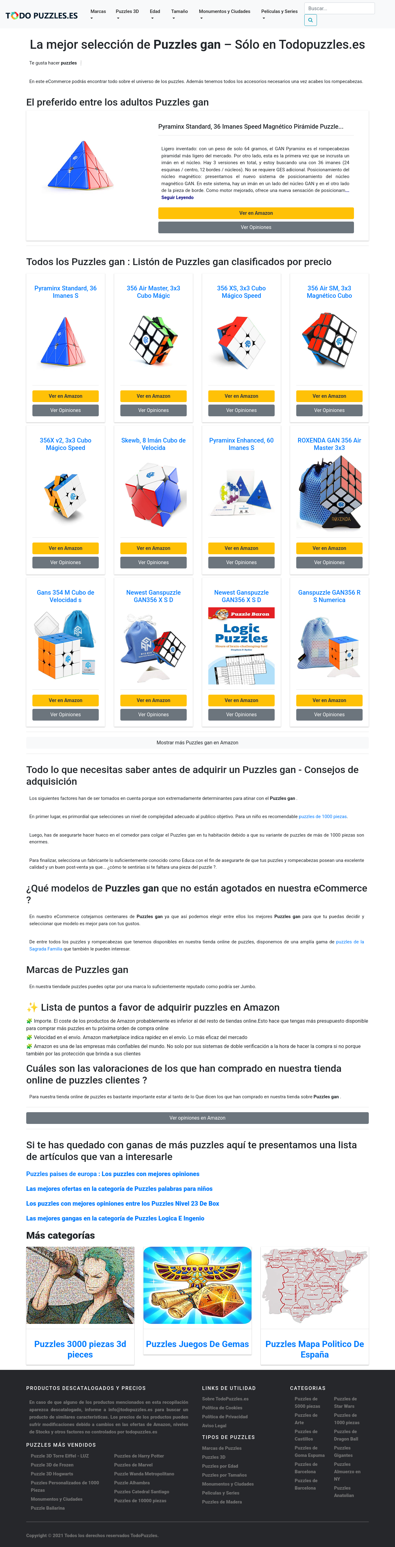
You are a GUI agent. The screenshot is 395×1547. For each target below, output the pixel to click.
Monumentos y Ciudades (57, 1499)
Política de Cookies (222, 1408)
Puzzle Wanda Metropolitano (144, 1474)
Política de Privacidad (225, 1417)
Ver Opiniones (256, 227)
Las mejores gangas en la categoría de (115, 1218)
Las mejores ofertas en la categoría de (119, 1188)
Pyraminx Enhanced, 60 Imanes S (241, 444)
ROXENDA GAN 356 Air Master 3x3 (329, 444)
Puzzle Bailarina (48, 1508)
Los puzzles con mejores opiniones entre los (122, 1203)
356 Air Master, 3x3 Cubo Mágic (153, 292)
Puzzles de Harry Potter (139, 1456)
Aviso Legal (214, 1425)
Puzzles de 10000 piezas (140, 1500)
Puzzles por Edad (220, 1466)
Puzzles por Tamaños (224, 1475)
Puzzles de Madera (222, 1502)
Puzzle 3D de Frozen (52, 1465)
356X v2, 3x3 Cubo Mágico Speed (65, 444)
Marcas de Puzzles (222, 1448)
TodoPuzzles (144, 1535)
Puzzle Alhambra (132, 1483)
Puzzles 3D (214, 1457)
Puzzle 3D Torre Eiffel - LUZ (60, 1456)
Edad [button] (155, 11)
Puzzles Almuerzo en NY (347, 1472)
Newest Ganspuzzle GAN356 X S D (153, 596)
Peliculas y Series (220, 1493)
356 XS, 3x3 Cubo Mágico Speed (241, 292)
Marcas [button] (98, 11)
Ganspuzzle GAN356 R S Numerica (329, 596)
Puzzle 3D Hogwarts (52, 1474)
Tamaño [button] (179, 11)
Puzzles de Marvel (133, 1465)
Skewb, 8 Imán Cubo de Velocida (153, 444)
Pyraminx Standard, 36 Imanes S (66, 292)
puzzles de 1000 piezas (323, 816)
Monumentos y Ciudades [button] (224, 11)
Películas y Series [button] (279, 11)
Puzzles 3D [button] (127, 11)
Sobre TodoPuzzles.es (225, 1399)
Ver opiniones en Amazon (197, 1118)
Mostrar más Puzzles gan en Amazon (198, 743)
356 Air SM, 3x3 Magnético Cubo (329, 292)
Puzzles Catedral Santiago (141, 1492)
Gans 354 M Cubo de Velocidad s (65, 596)
